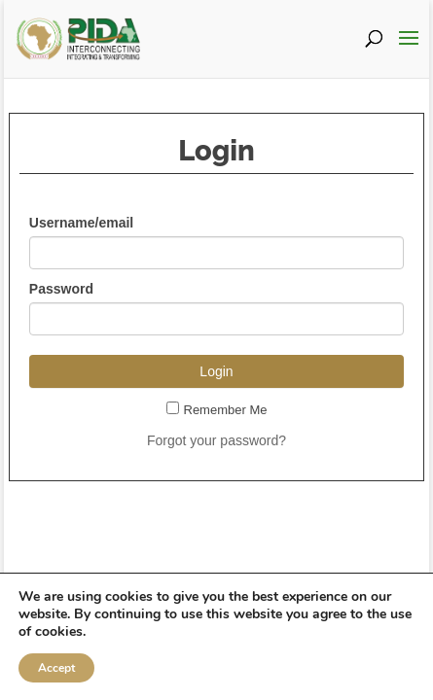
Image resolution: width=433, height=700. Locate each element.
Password (61, 289)
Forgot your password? (216, 440)
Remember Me (217, 409)
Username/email (81, 222)
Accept (56, 668)
